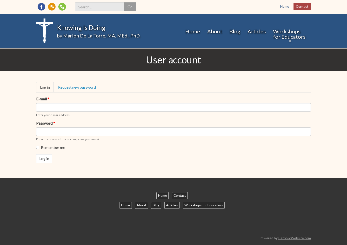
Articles (256, 31)
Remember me (50, 147)
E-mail (42, 99)
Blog (234, 31)
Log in (47, 89)
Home (284, 6)
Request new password (77, 87)
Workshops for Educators (289, 34)
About (214, 31)
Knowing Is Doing (81, 27)
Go (130, 6)
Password (45, 123)
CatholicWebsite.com (294, 238)
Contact (302, 6)
